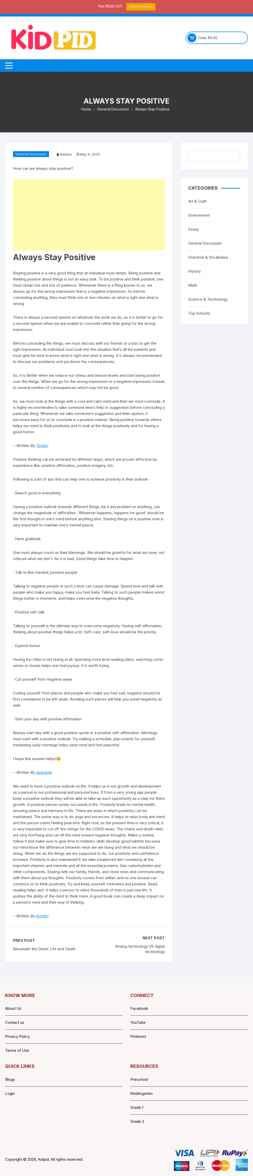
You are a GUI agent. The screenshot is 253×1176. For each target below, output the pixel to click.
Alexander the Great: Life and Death (44, 948)
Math (192, 285)
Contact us (14, 1022)
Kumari (42, 916)
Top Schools (199, 313)
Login (10, 1093)
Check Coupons (141, 6)
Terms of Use (17, 1050)
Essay (193, 229)
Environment (199, 215)
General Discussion (30, 154)
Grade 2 (137, 1121)
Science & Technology (208, 299)
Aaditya (66, 154)
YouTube (138, 1022)
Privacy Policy (17, 1036)
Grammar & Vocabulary (208, 257)
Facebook (139, 1008)
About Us (13, 1008)
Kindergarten (141, 1093)
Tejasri (42, 445)
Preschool (139, 1079)
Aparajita (44, 772)
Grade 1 (136, 1107)
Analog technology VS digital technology (140, 949)
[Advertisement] (89, 214)
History (194, 271)
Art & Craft (197, 201)
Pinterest (138, 1036)
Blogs (10, 1079)
